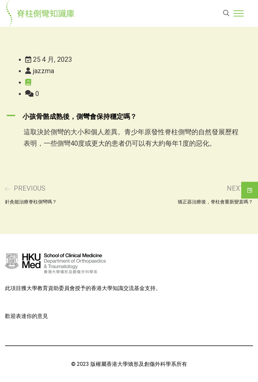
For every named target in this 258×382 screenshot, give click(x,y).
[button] (129, 116)
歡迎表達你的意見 (26, 316)
